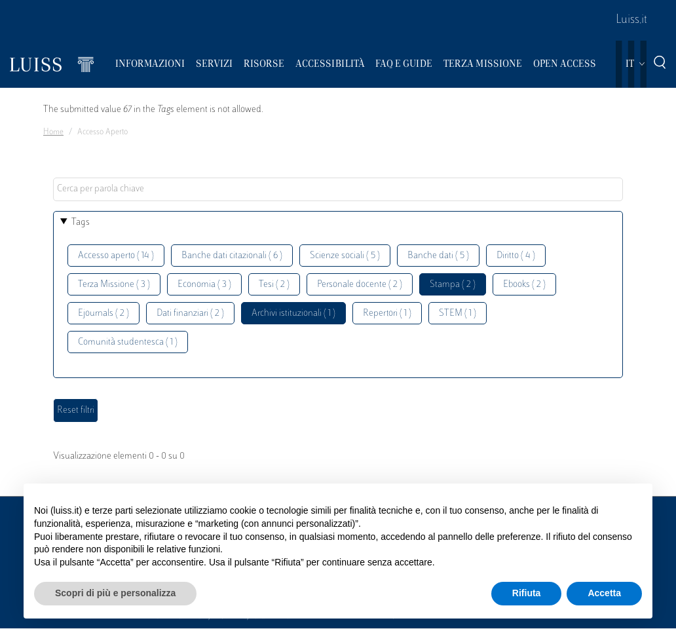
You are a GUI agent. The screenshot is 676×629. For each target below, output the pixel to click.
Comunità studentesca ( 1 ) (128, 342)
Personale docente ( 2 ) (359, 285)
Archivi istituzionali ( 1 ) (293, 313)
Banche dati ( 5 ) (438, 256)
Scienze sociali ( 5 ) (345, 256)
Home (53, 132)
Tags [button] (80, 222)
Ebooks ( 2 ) (524, 285)
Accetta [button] (604, 593)
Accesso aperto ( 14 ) (116, 256)
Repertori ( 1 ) (387, 313)
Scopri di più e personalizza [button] (115, 593)
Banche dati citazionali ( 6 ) (231, 256)
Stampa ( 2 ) (453, 285)
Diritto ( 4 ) (516, 256)
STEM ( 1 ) (457, 313)
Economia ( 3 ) (204, 285)
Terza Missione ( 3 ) (114, 285)
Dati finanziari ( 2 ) (190, 313)
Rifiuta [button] (526, 593)
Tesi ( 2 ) (274, 285)
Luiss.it (631, 20)
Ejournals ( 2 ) (103, 313)
